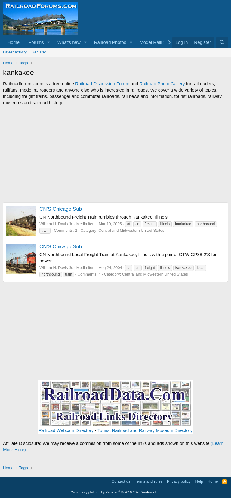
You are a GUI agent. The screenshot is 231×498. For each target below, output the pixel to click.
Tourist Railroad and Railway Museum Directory (144, 430)
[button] (49, 42)
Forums (36, 42)
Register (39, 52)
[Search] (222, 42)
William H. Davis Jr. (56, 224)
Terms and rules (148, 481)
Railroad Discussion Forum (102, 83)
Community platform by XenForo (115, 492)
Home (14, 42)
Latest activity (15, 52)
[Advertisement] (115, 154)
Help (199, 481)
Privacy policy (179, 481)
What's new (69, 42)
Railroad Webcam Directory (66, 430)
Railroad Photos (110, 42)
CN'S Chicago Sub (60, 209)
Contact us (121, 481)
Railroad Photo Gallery (162, 83)
